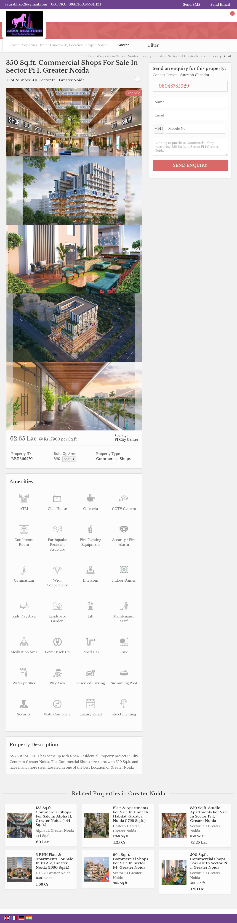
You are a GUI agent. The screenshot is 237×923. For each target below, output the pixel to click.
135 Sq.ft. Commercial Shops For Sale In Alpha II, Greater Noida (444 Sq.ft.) (54, 816)
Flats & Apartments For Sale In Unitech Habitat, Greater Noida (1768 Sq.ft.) (130, 814)
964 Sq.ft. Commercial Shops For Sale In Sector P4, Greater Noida (130, 860)
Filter (153, 45)
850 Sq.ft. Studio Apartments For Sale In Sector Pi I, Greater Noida (209, 814)
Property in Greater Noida (117, 56)
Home (90, 56)
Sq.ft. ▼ (69, 459)
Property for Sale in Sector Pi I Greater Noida (171, 56)
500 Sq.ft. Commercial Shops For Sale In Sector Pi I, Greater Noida (208, 860)
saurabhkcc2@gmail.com (26, 4)
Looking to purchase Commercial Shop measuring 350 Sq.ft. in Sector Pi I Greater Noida (190, 147)
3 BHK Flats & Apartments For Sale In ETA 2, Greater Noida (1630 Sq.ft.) (54, 860)
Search (123, 45)
